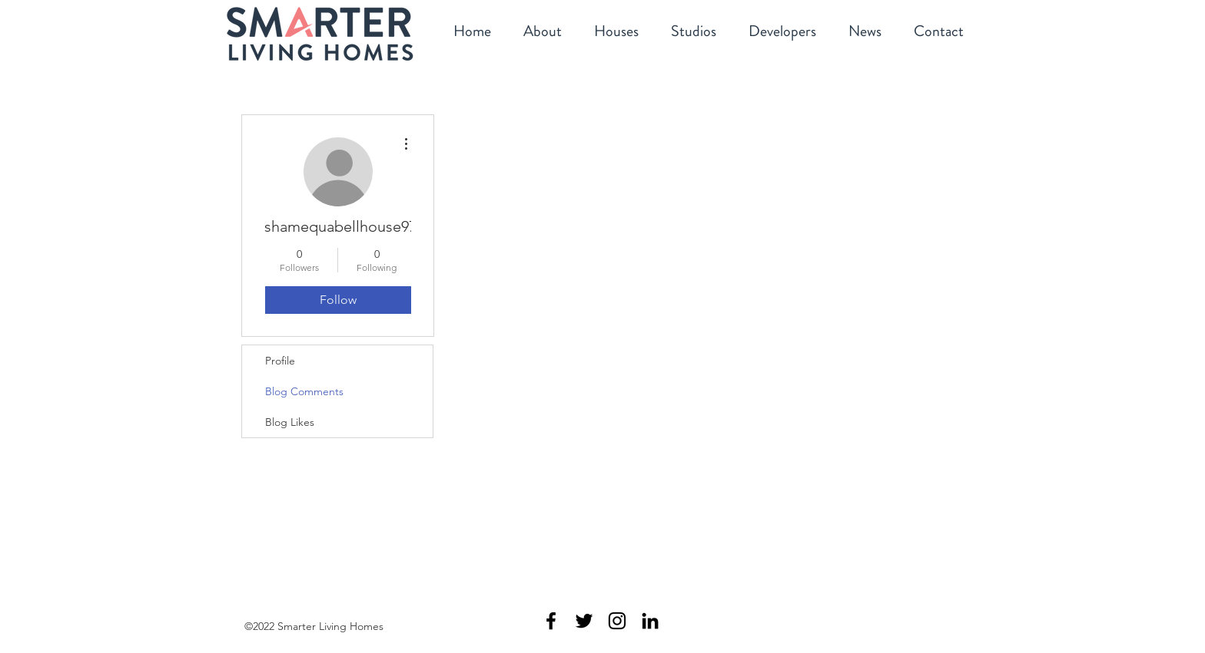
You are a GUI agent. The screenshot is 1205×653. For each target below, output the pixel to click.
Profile (280, 361)
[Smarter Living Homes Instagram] (617, 620)
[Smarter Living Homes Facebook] (551, 620)
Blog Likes (289, 422)
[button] (616, 32)
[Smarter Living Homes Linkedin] (650, 620)
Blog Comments (304, 391)
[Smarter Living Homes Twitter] (584, 620)
